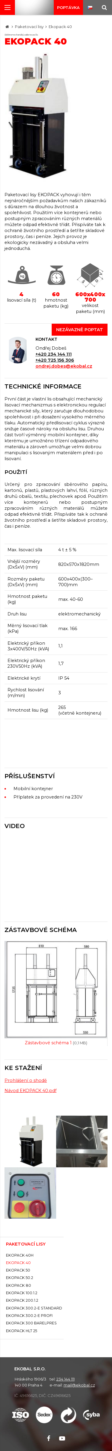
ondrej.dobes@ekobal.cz (64, 366)
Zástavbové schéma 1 (56, 1042)
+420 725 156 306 (55, 360)
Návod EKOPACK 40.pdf (30, 1090)
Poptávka (68, 7)
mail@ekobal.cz (79, 1385)
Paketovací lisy (29, 26)
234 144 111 (65, 1379)
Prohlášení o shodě (25, 1080)
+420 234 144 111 (54, 354)
